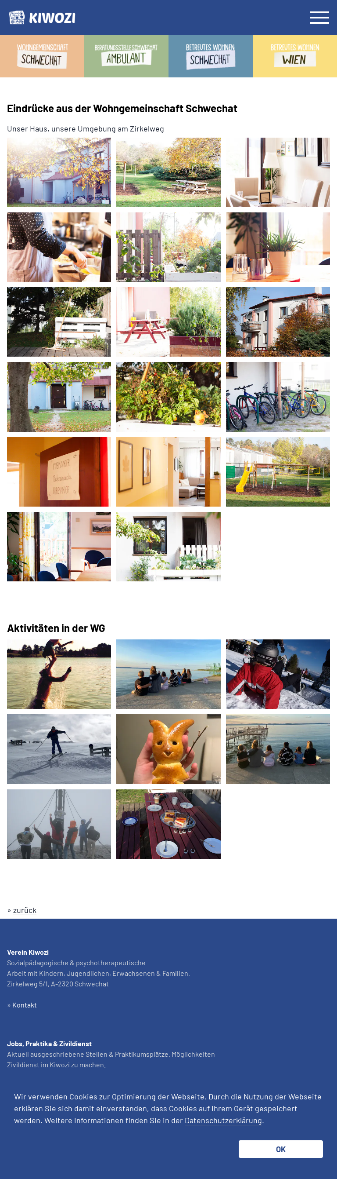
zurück (24, 910)
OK (281, 1149)
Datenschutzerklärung (223, 1120)
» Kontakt (22, 1004)
